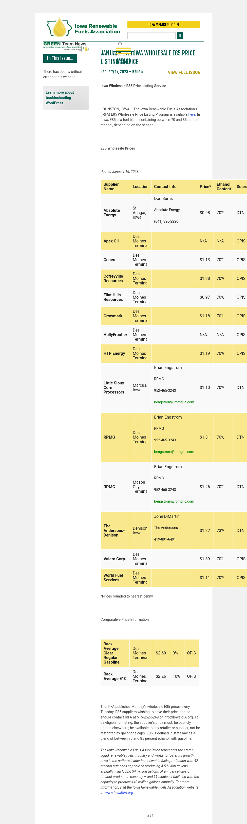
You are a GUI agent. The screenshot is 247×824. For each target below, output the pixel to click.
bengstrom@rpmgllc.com (174, 402)
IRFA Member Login (163, 25)
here (191, 115)
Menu (123, 50)
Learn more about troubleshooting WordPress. (60, 98)
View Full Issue (184, 73)
